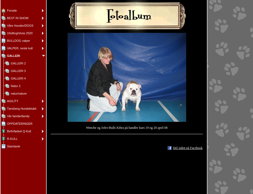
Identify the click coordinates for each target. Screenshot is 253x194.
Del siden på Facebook (188, 148)
